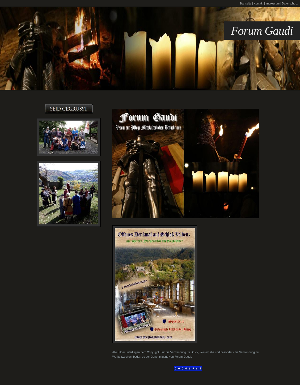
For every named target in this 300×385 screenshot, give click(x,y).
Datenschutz (290, 3)
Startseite (245, 3)
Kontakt (258, 3)
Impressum (272, 3)
